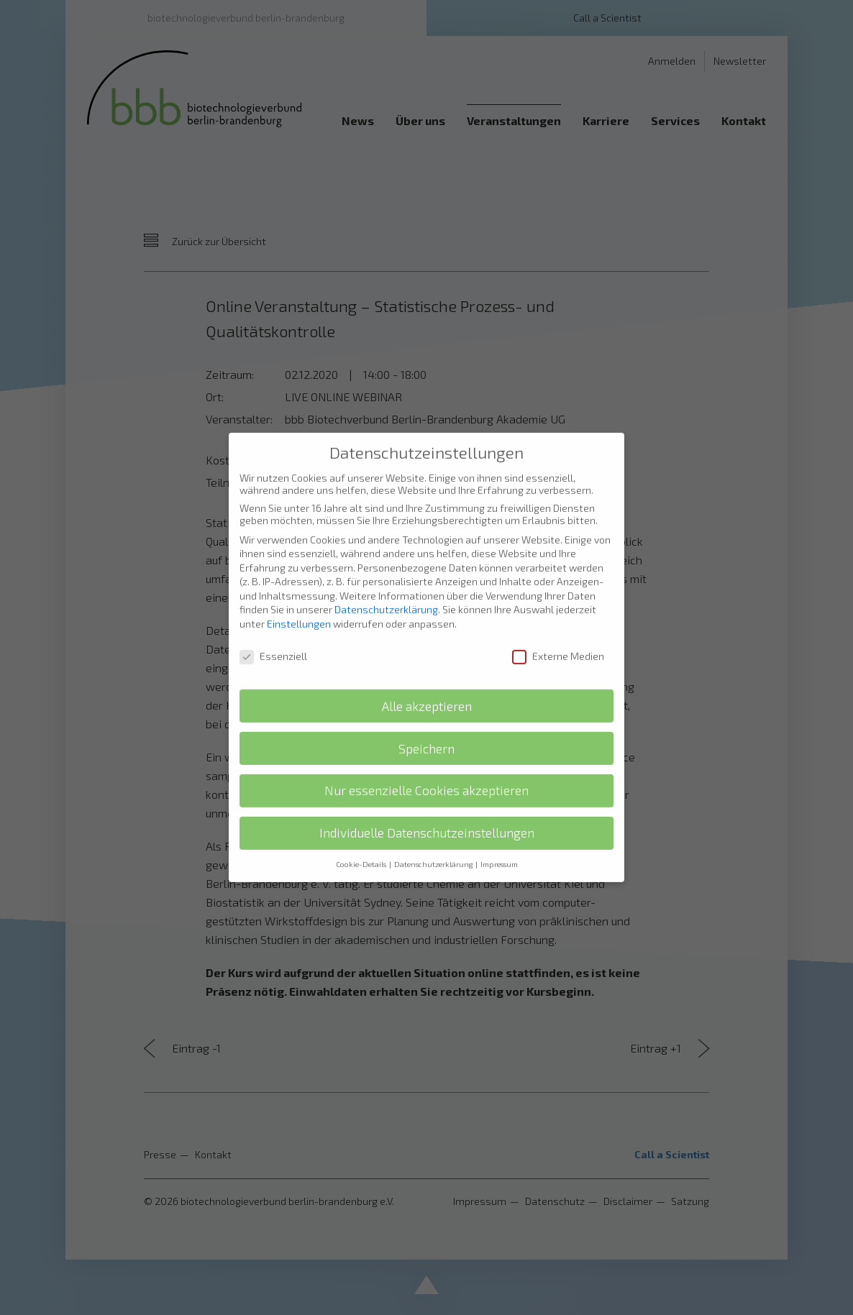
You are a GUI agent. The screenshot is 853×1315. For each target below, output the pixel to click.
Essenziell (273, 635)
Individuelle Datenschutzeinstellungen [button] (426, 812)
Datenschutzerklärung (386, 589)
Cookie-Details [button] (362, 844)
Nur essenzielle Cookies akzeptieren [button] (426, 770)
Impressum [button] (499, 844)
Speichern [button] (426, 728)
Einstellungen (299, 603)
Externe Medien (558, 635)
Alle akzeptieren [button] (427, 685)
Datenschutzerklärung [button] (434, 844)
